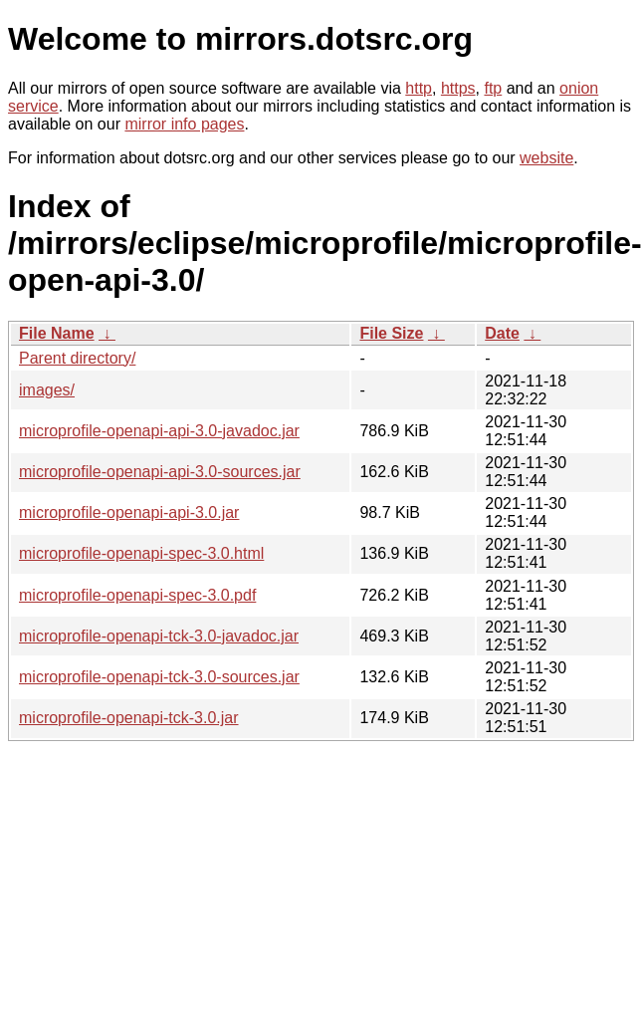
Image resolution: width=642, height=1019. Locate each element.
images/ (47, 390)
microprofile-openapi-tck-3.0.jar (129, 717)
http (418, 88)
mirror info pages (184, 124)
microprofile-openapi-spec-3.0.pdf (137, 595)
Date (502, 333)
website (546, 157)
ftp (493, 88)
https (458, 88)
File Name (57, 333)
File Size (391, 333)
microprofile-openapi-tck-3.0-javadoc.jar (159, 636)
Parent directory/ (77, 358)
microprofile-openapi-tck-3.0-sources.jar (159, 676)
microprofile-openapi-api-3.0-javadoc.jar (159, 430)
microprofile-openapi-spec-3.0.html (141, 553)
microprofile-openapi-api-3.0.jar (129, 512)
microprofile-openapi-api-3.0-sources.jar (160, 471)
